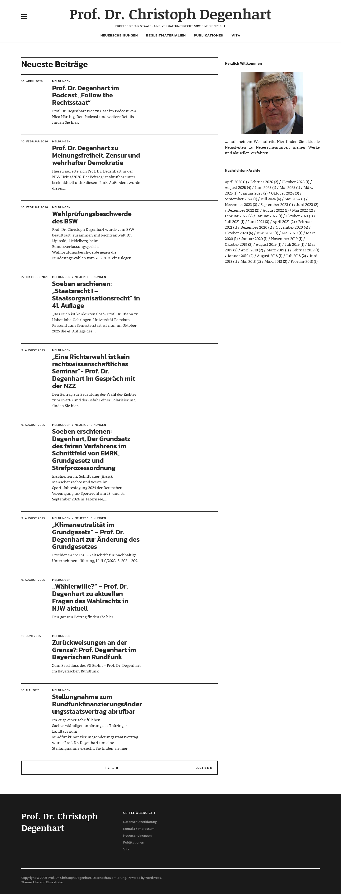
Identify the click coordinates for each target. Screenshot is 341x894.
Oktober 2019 (236, 244)
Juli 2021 (232, 221)
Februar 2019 (303, 250)
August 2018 (267, 255)
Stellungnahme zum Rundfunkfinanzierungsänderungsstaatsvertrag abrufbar (97, 704)
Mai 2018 (248, 261)
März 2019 (275, 250)
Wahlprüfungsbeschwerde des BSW (92, 217)
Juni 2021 (256, 221)
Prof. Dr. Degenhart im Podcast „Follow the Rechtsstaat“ (85, 95)
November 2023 (238, 204)
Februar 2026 (261, 181)
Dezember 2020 (254, 227)
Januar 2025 (251, 193)
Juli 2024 (268, 198)
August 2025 (235, 187)
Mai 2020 (290, 233)
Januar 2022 (266, 215)
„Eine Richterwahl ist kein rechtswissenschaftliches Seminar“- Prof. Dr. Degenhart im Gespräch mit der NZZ (93, 371)
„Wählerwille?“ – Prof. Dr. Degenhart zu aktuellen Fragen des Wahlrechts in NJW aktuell (90, 597)
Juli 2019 (292, 244)
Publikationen (208, 35)
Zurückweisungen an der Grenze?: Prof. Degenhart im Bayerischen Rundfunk (94, 649)
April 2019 (249, 250)
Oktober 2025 (293, 181)
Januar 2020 (252, 238)
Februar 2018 (302, 261)
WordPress (153, 877)
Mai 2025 (287, 187)
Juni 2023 (304, 204)
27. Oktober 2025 (35, 277)
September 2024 (238, 198)
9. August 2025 (33, 350)
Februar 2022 (236, 215)
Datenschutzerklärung (140, 821)
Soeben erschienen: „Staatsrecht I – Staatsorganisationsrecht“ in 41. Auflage (96, 294)
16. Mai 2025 (30, 690)
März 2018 (273, 261)
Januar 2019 (237, 255)
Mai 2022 (300, 210)
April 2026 (233, 181)
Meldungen (61, 81)
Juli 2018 (293, 255)
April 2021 (281, 221)
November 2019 (284, 238)
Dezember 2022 (240, 210)
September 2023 (274, 204)
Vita (236, 35)
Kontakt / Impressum (139, 828)
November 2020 (289, 227)
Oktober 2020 (236, 233)
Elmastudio (54, 882)
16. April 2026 (32, 81)
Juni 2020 (265, 233)
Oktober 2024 (282, 193)
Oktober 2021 (297, 215)
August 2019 (266, 244)
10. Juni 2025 (31, 636)
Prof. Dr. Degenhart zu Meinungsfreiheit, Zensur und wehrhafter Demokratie (96, 155)
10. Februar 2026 (34, 141)
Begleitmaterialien (166, 35)
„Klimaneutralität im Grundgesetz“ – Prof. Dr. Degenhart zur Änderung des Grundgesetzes (96, 535)
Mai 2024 (292, 198)
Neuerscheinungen (119, 35)
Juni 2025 (263, 187)
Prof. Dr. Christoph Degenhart (170, 13)
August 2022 (273, 210)
